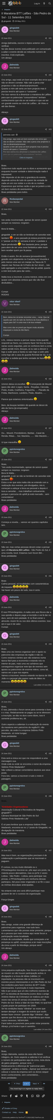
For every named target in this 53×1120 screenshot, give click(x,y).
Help (15, 1112)
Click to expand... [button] (27, 158)
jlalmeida (14, 64)
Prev (16, 1084)
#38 (50, 917)
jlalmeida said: (9, 135)
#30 (50, 542)
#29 (50, 517)
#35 (50, 753)
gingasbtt (7, 21)
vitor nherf (15, 301)
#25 (50, 312)
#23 (50, 129)
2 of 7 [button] (26, 1084)
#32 (50, 607)
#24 (50, 209)
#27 (50, 428)
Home (21, 1112)
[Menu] (4, 3)
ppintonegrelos (17, 449)
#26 (50, 379)
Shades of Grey (9, 1108)
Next (36, 1084)
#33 (50, 644)
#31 (50, 576)
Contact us (6, 1112)
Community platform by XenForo (23, 1117)
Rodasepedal (16, 199)
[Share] (46, 38)
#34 (50, 702)
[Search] (49, 3)
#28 (50, 460)
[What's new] (44, 3)
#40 (50, 1046)
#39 (50, 965)
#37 (50, 851)
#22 (50, 75)
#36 (50, 796)
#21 (50, 38)
